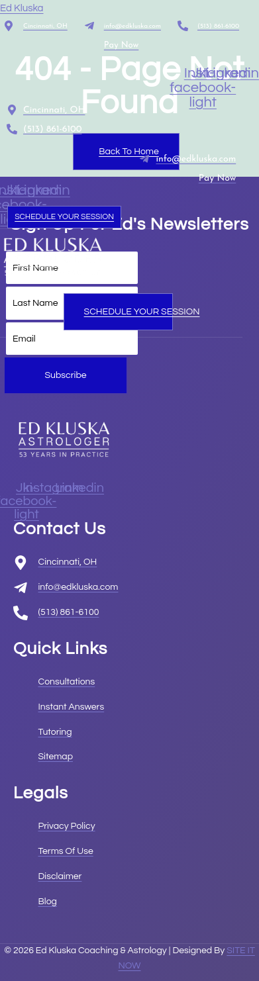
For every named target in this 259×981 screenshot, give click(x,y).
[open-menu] (114, 288)
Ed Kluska (22, 8)
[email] (72, 339)
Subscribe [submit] (65, 375)
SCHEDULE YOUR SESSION (64, 216)
